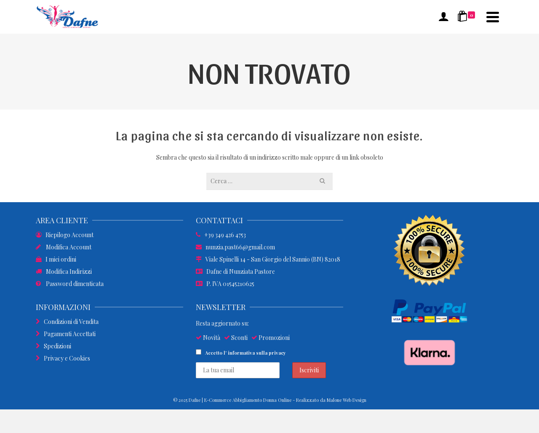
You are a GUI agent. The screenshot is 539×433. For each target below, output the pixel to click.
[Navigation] (492, 17)
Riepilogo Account (64, 235)
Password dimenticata (70, 284)
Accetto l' (241, 352)
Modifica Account (63, 247)
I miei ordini (56, 259)
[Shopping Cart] (467, 17)
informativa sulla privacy (257, 353)
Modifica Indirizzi (64, 271)
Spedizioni (53, 346)
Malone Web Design (346, 400)
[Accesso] (443, 17)
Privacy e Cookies (63, 358)
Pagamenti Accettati (66, 334)
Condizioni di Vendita (67, 322)
